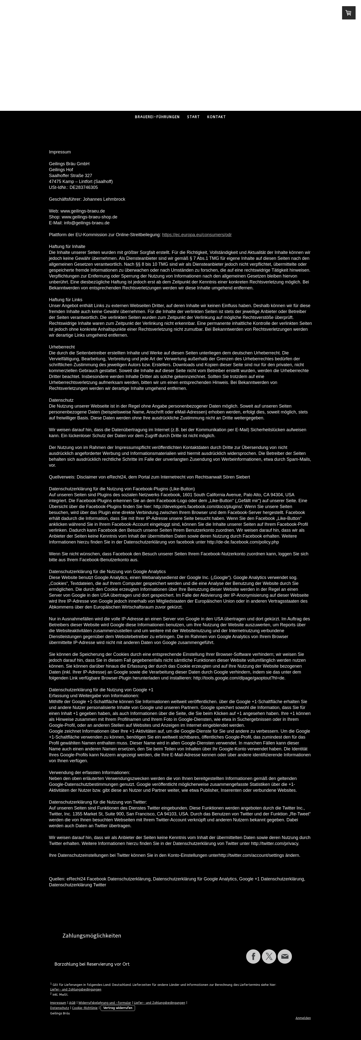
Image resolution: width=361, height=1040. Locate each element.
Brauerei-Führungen (157, 117)
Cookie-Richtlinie (85, 1008)
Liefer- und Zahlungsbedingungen (75, 989)
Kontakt (216, 117)
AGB (72, 1003)
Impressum (58, 1003)
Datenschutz (59, 1008)
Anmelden (303, 1018)
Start (193, 117)
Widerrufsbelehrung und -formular (104, 1003)
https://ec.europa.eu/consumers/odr (197, 234)
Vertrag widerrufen (117, 1008)
